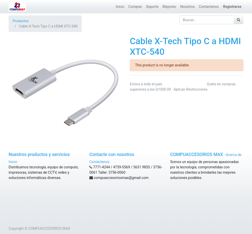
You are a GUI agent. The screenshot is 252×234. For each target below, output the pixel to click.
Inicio (13, 162)
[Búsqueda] (238, 19)
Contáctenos (99, 162)
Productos (21, 21)
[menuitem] (120, 6)
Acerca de (233, 155)
